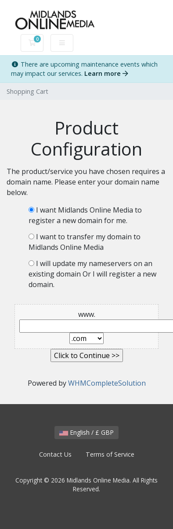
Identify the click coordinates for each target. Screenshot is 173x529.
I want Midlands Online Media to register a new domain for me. (85, 215)
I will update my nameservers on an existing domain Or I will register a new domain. (92, 274)
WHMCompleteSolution (107, 383)
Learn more (106, 73)
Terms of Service (110, 454)
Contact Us (55, 454)
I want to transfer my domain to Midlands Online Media (85, 242)
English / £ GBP (86, 432)
